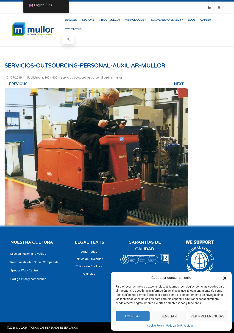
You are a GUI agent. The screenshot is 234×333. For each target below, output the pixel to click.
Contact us (73, 29)
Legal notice (89, 251)
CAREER (205, 20)
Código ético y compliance (28, 279)
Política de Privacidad (180, 325)
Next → (181, 84)
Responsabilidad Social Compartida (34, 262)
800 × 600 (51, 77)
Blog (191, 20)
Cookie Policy (155, 325)
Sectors (88, 20)
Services (70, 20)
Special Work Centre (24, 270)
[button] (225, 277)
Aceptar (132, 316)
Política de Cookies (89, 266)
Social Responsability (167, 20)
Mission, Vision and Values (28, 253)
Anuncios (89, 273)
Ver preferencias (207, 316)
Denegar (169, 316)
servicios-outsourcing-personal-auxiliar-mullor (91, 77)
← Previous (16, 84)
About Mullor (109, 20)
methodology (135, 20)
